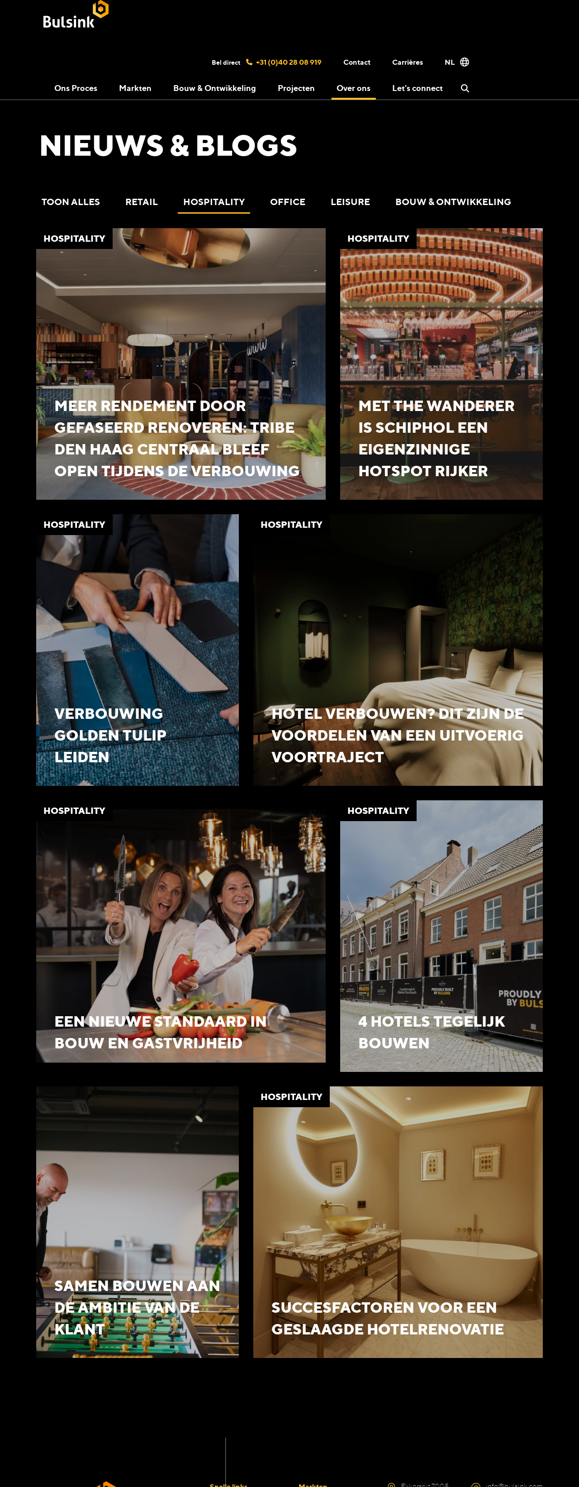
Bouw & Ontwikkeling (214, 88)
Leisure (350, 201)
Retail (141, 201)
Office (287, 201)
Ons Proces (75, 88)
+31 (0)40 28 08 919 (284, 62)
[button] (465, 88)
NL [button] (457, 62)
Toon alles (71, 201)
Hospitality (214, 201)
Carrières (407, 62)
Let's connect (417, 88)
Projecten (296, 88)
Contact (356, 62)
